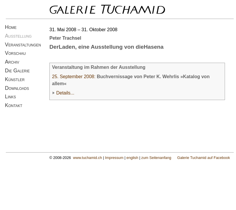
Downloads (17, 88)
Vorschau (15, 53)
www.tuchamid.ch (87, 157)
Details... (65, 92)
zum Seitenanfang (156, 157)
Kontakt (13, 105)
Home (11, 27)
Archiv (12, 62)
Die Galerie (17, 71)
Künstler (15, 79)
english (132, 157)
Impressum (114, 157)
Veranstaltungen (23, 45)
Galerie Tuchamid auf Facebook (203, 157)
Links (10, 96)
